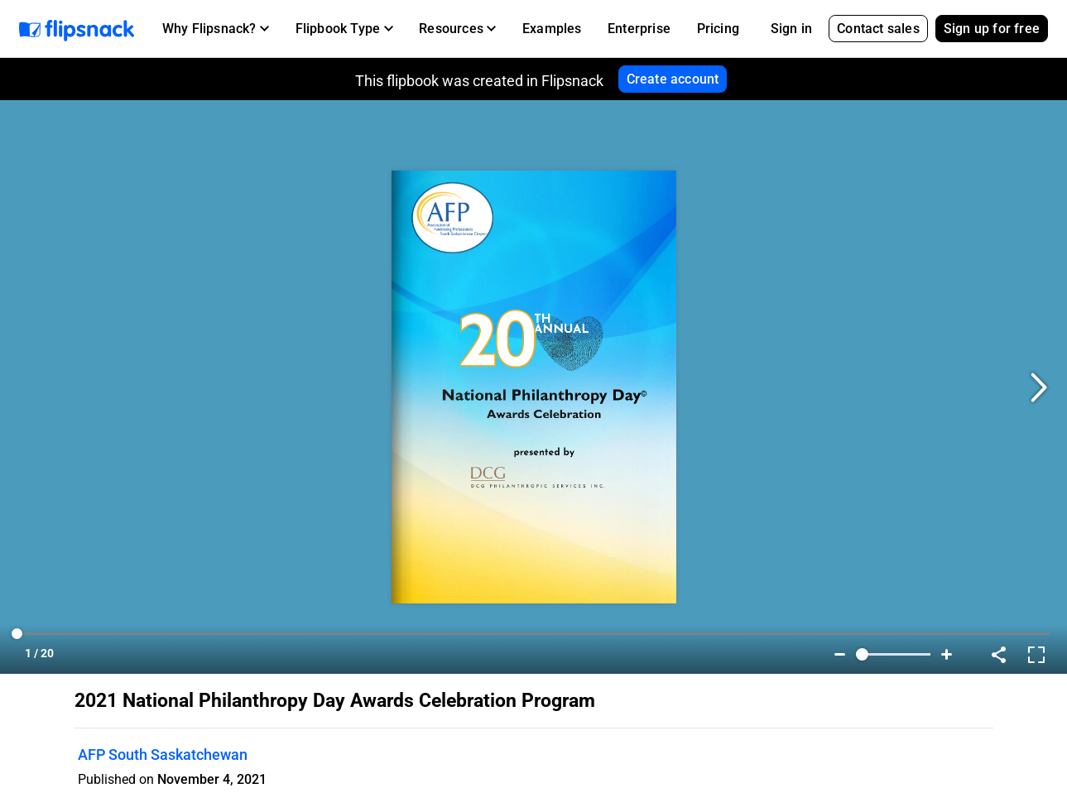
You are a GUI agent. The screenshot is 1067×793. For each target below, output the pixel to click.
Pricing (718, 28)
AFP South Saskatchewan (163, 754)
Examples (552, 28)
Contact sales (878, 28)
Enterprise (639, 28)
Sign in (791, 28)
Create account (673, 79)
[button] (215, 29)
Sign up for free (992, 28)
